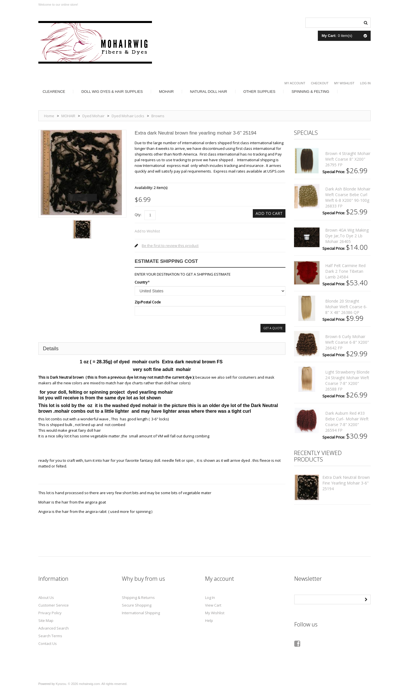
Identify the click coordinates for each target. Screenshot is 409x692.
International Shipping (141, 612)
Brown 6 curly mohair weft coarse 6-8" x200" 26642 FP (347, 342)
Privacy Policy (50, 612)
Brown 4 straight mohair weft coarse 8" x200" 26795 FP (347, 159)
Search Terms (50, 635)
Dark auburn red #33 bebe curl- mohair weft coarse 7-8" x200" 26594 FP (347, 421)
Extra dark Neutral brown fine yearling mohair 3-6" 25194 (346, 483)
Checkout (320, 83)
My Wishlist (344, 83)
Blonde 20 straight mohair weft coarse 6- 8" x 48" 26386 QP (346, 306)
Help (209, 620)
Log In (365, 83)
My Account (295, 83)
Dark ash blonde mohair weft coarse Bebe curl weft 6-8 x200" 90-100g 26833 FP (347, 197)
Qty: (138, 214)
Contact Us (47, 643)
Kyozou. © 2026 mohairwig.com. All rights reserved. (91, 683)
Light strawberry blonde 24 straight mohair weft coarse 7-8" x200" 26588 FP (347, 380)
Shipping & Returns (138, 597)
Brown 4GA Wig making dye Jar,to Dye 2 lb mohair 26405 (347, 235)
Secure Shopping (136, 605)
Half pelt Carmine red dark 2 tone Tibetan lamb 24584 (345, 271)
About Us (46, 597)
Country (141, 282)
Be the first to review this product (170, 245)
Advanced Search (53, 628)
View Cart (213, 605)
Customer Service (53, 605)
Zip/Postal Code (148, 302)
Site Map (45, 620)
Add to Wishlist (147, 231)
